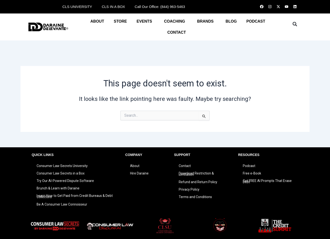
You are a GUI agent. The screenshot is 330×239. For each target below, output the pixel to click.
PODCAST (255, 21)
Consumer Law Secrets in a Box (61, 173)
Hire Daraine (139, 173)
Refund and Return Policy (198, 182)
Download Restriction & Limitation (196, 173)
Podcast (249, 166)
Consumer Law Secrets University (62, 166)
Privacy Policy (189, 189)
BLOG (231, 21)
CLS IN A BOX (113, 7)
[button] (295, 24)
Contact (185, 166)
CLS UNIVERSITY (77, 7)
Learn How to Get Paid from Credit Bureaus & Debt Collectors (75, 196)
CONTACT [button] (177, 32)
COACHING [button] (175, 21)
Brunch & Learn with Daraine (58, 188)
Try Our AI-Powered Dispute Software (65, 181)
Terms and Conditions (195, 197)
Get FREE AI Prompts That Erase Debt (267, 181)
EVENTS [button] (145, 21)
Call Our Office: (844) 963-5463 (160, 7)
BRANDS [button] (206, 21)
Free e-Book (252, 173)
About (97, 21)
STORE (120, 21)
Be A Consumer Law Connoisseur (62, 204)
